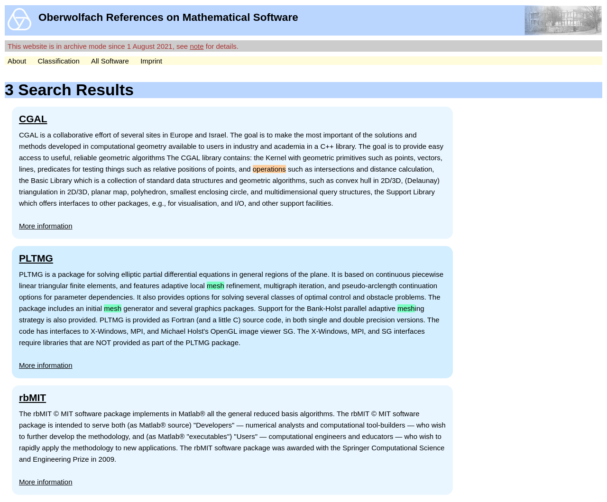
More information (46, 226)
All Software (110, 61)
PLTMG (36, 258)
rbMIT (32, 397)
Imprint (151, 61)
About (17, 61)
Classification (58, 61)
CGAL (33, 118)
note (196, 46)
